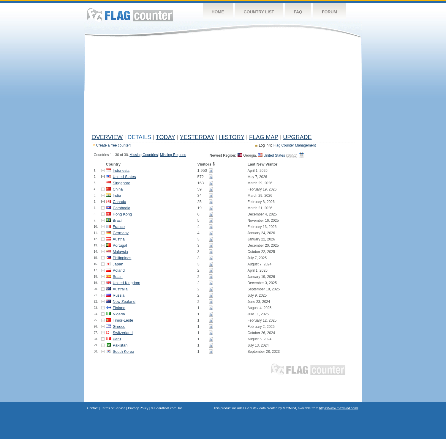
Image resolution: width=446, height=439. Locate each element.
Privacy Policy (138, 408)
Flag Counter (130, 14)
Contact (93, 408)
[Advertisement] (223, 86)
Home (218, 12)
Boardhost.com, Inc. (169, 408)
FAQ (298, 12)
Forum (329, 12)
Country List (259, 12)
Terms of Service (113, 408)
